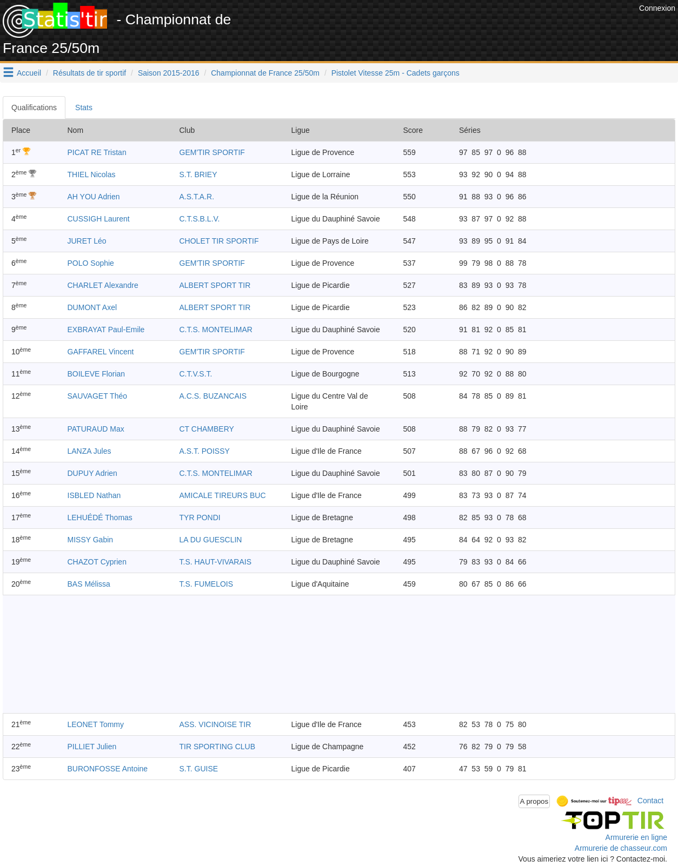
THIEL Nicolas (92, 174)
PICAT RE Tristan (97, 152)
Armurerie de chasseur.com (621, 848)
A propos (534, 801)
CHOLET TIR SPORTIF (219, 241)
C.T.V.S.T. (196, 373)
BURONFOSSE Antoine (108, 768)
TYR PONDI (200, 517)
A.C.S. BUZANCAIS (213, 396)
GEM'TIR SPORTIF (212, 152)
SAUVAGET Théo (98, 396)
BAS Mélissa (89, 584)
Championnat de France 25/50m (265, 73)
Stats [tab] (83, 107)
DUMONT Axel (92, 307)
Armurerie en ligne (636, 837)
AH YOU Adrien (94, 196)
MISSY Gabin (91, 539)
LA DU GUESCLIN (211, 539)
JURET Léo (87, 241)
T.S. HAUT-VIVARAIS (216, 561)
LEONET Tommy (96, 724)
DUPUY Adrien (92, 473)
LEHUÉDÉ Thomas (100, 517)
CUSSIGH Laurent (99, 218)
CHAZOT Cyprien (97, 561)
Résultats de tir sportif (89, 73)
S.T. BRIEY (198, 174)
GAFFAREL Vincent (101, 351)
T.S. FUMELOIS (207, 584)
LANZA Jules (89, 451)
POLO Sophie (91, 263)
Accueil (29, 73)
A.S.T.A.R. (197, 196)
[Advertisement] (439, 27)
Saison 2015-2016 (169, 73)
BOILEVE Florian (96, 373)
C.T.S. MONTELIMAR (216, 329)
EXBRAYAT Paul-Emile (106, 329)
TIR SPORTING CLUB (218, 746)
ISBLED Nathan (94, 495)
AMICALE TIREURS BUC (223, 495)
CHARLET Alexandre (103, 285)
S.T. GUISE (199, 768)
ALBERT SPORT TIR (215, 285)
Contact (650, 800)
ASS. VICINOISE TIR (215, 724)
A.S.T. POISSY (205, 451)
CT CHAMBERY (207, 429)
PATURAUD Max (96, 429)
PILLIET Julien (92, 746)
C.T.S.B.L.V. (200, 218)
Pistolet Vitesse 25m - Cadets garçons (395, 73)
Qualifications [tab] (34, 107)
